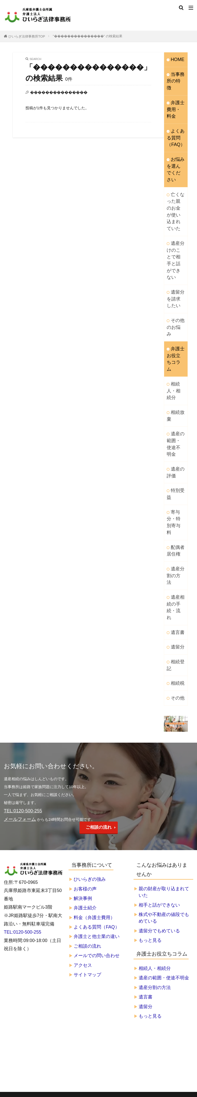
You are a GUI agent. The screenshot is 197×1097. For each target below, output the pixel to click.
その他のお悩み (174, 273)
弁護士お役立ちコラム (174, 295)
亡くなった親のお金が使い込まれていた (174, 181)
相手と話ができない (159, 782)
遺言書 (176, 516)
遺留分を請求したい (174, 250)
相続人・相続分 (174, 321)
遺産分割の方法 (174, 474)
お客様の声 (85, 765)
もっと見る (150, 817)
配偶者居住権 (174, 454)
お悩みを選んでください (174, 150)
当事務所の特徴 (174, 76)
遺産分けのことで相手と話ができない (174, 219)
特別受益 (174, 409)
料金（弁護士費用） (94, 794)
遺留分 (176, 530)
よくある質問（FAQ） (174, 124)
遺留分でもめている (159, 807)
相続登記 (174, 547)
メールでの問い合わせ (97, 832)
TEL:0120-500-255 (22, 809)
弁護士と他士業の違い (97, 813)
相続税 (176, 563)
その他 (176, 577)
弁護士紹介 (85, 785)
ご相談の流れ (98, 704)
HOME (176, 59)
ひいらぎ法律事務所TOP (26, 36)
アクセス (83, 842)
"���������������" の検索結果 (87, 36)
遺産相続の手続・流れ (174, 496)
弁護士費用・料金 (174, 98)
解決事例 (83, 775)
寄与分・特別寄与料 (174, 432)
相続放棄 (174, 344)
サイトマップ (87, 851)
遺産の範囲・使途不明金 (174, 366)
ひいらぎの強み (90, 756)
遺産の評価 (174, 389)
